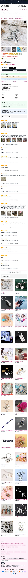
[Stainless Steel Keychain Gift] (7, 338)
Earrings (22, 15)
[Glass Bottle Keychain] (21, 355)
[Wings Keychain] (7, 459)
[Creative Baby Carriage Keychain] (21, 459)
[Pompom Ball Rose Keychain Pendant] (21, 407)
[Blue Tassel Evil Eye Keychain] (7, 424)
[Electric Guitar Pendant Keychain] (7, 390)
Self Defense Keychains (5, 543)
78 (17, 272)
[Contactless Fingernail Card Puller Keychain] (7, 320)
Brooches (23, 545)
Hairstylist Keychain (18, 18)
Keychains (11, 18)
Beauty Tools (8, 15)
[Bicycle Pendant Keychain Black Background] (7, 441)
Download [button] (25, 81)
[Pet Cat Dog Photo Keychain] (7, 476)
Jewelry (5, 18)
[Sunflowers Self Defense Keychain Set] (7, 528)
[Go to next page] (20, 272)
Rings (18, 15)
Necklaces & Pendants (12, 545)
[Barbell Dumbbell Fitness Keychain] (21, 476)
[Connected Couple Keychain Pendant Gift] (21, 528)
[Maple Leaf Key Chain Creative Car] (21, 493)
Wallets (16, 547)
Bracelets (19, 545)
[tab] (6, 117)
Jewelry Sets (8, 547)
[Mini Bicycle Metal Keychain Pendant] (21, 286)
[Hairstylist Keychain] (7, 286)
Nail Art (13, 15)
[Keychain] (21, 390)
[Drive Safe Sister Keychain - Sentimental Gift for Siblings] (21, 338)
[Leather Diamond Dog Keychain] (21, 303)
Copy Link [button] (14, 81)
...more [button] (3, 92)
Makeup (2, 15)
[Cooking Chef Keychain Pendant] (7, 407)
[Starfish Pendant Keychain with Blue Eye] (21, 424)
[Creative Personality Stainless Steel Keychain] (7, 355)
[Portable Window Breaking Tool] (21, 320)
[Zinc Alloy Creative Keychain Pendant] (21, 511)
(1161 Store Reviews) (11, 64)
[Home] (7, 10)
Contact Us (3, 553)
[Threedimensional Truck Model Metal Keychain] (7, 303)
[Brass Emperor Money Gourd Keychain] (21, 441)
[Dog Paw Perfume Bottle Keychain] (21, 372)
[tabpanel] (14, 196)
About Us (8, 553)
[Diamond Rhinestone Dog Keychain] (7, 493)
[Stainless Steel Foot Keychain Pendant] (7, 372)
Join (3, 563)
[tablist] (14, 116)
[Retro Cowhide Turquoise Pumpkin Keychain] (7, 511)
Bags (13, 547)
